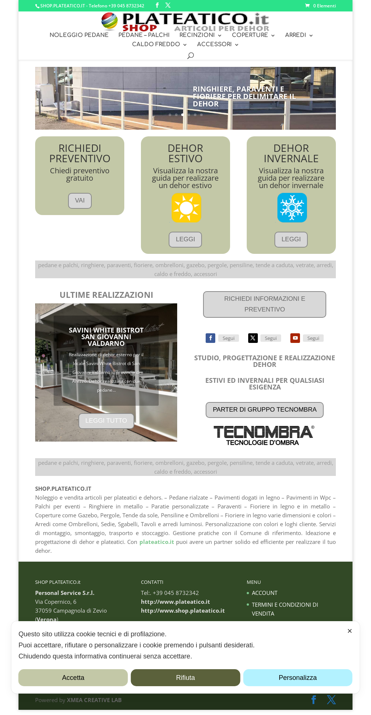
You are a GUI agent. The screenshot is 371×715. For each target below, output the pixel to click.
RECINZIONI (197, 35)
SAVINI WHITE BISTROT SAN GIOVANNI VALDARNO (106, 342)
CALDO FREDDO (156, 45)
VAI (80, 205)
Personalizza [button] (298, 677)
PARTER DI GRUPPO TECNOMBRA (265, 414)
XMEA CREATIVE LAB (94, 705)
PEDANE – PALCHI (144, 35)
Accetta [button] (73, 677)
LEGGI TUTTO (106, 425)
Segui (229, 343)
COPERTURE (250, 35)
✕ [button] (350, 631)
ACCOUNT (264, 598)
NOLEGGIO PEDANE (79, 35)
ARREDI (295, 35)
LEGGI (185, 244)
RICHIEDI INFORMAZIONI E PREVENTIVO (264, 309)
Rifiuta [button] (185, 677)
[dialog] (185, 657)
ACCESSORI (214, 45)
